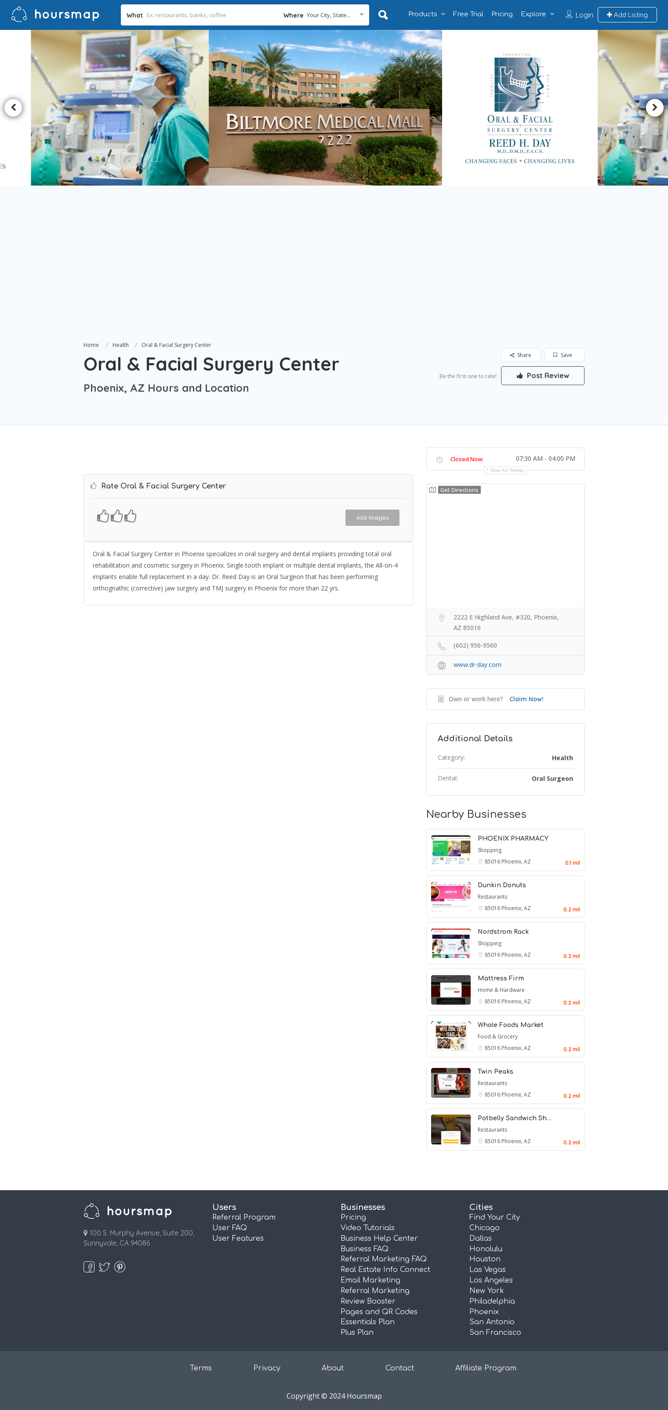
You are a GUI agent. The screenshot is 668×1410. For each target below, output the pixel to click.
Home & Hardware (501, 990)
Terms (201, 1368)
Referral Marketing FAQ (384, 1259)
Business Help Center (379, 1238)
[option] (116, 108)
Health (121, 345)
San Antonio (492, 1322)
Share (520, 355)
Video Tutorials (368, 1228)
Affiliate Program (485, 1368)
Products (422, 14)
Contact (399, 1368)
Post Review (542, 375)
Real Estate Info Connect (385, 1270)
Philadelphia (492, 1301)
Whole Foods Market (511, 1025)
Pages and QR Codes (379, 1312)
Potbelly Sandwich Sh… (515, 1118)
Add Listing (627, 15)
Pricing (502, 14)
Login (584, 15)
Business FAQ (364, 1249)
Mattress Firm (501, 978)
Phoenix (484, 1312)
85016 (493, 861)
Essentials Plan (368, 1322)
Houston (485, 1259)
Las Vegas (487, 1270)
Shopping (489, 850)
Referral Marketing (375, 1291)
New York (486, 1291)
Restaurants (492, 896)
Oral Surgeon (552, 778)
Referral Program (244, 1217)
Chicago (484, 1228)
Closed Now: (466, 459)
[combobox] (323, 15)
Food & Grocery (498, 1036)
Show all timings (507, 470)
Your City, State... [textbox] (329, 15)
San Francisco (495, 1333)
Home (91, 345)
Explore (533, 14)
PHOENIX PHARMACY (513, 838)
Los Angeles (491, 1280)
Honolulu (485, 1249)
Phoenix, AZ (516, 861)
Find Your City (494, 1217)
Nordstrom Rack (503, 932)
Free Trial (468, 14)
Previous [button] (13, 108)
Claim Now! (526, 699)
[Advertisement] (334, 273)
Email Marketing (370, 1280)
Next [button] (655, 108)
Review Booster (368, 1301)
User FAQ (229, 1228)
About (333, 1368)
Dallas (480, 1238)
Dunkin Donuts (502, 885)
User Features (238, 1238)
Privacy (267, 1368)
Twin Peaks (495, 1071)
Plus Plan (357, 1333)
